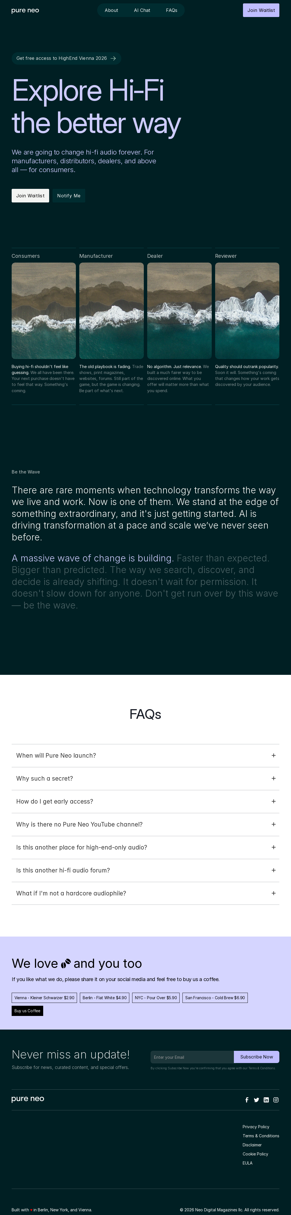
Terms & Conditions (261, 1068)
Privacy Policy (256, 1126)
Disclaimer (252, 1144)
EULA (248, 1163)
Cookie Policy (255, 1153)
